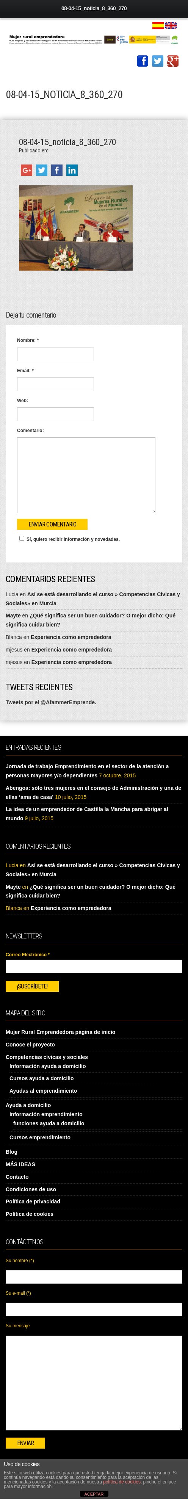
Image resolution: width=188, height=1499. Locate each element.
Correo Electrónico (28, 954)
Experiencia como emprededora (71, 637)
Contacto (17, 1177)
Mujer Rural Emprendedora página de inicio (60, 1032)
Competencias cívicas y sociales (47, 1057)
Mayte (13, 615)
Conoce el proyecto (30, 1045)
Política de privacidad (33, 1201)
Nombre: (28, 340)
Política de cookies (29, 1214)
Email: (25, 370)
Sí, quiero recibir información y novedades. (68, 539)
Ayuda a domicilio (28, 1105)
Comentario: (30, 430)
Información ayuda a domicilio (47, 1066)
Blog (11, 1152)
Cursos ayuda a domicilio (41, 1078)
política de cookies (122, 1482)
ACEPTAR (93, 1494)
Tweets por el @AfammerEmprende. (51, 702)
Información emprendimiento (46, 1114)
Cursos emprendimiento (39, 1137)
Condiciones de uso (31, 1189)
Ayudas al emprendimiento (43, 1091)
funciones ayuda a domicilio (48, 1123)
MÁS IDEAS (20, 1164)
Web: (22, 400)
